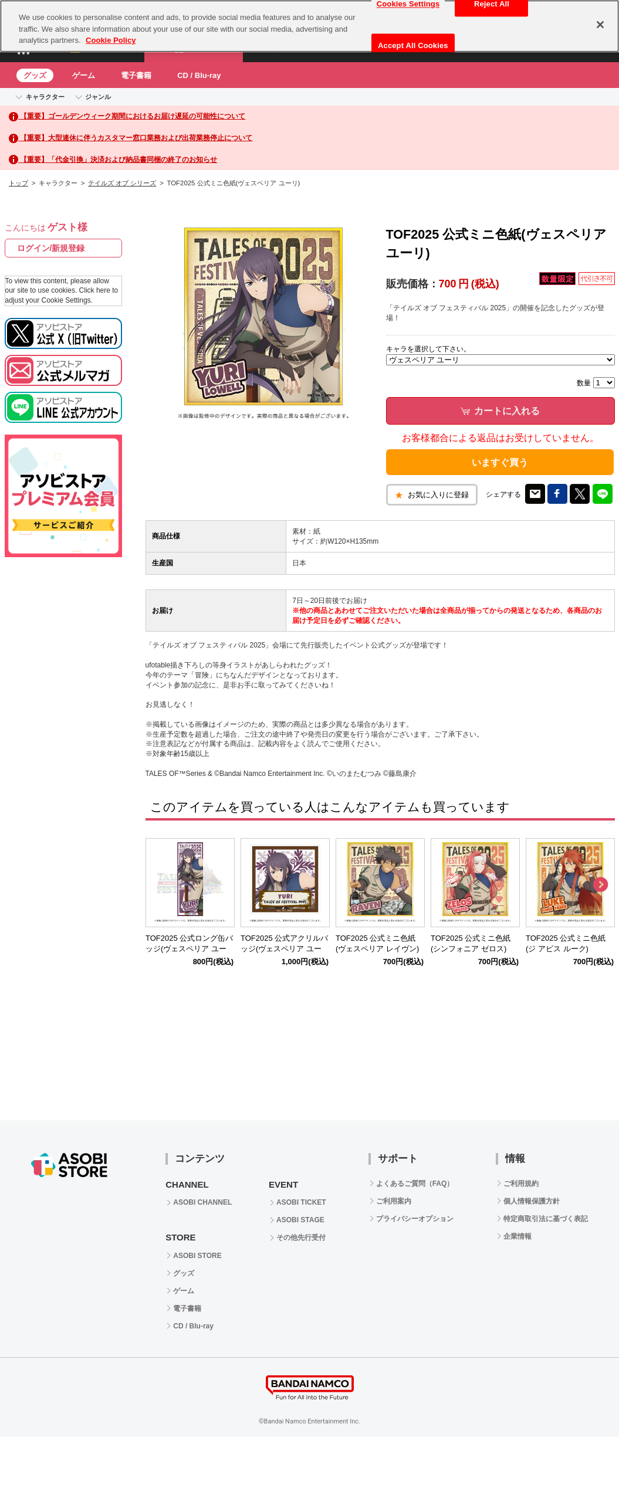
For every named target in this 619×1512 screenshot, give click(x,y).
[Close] (600, 25)
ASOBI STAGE (300, 1220)
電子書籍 (136, 75)
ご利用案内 (393, 1201)
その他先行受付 (301, 1237)
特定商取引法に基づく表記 (545, 1219)
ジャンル (98, 96)
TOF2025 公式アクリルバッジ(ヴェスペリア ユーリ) (284, 949)
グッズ (34, 75)
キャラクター (45, 96)
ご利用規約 (521, 1183)
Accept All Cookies (413, 45)
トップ (18, 183)
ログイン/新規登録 (51, 248)
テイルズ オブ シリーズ (122, 183)
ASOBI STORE (197, 1256)
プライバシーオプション (415, 1219)
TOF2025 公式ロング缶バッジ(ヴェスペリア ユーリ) (189, 949)
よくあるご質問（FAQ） (415, 1183)
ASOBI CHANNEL (202, 1202)
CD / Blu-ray (199, 75)
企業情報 (517, 1236)
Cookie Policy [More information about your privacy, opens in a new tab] (111, 40)
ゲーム (83, 75)
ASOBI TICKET (301, 1202)
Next (600, 885)
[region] (309, 26)
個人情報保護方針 (531, 1201)
